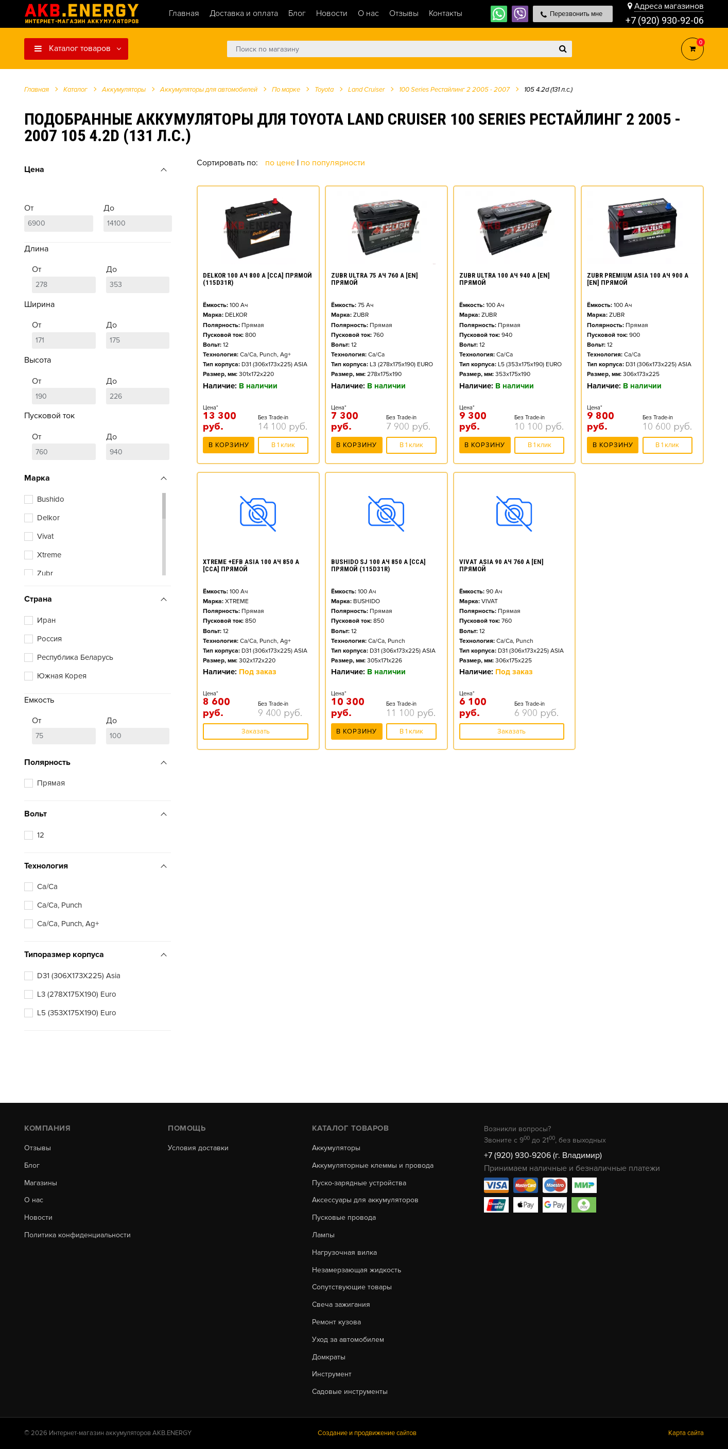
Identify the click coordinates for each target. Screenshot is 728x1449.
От (58, 217)
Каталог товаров (72, 48)
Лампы (323, 1235)
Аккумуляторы (336, 1148)
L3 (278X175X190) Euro (76, 994)
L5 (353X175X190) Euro (76, 1012)
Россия (49, 638)
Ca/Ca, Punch (59, 905)
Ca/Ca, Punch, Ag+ (68, 923)
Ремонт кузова (336, 1322)
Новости (38, 1218)
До (137, 217)
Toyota (324, 90)
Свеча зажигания (341, 1305)
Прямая (51, 783)
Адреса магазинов (669, 6)
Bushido (50, 499)
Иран (46, 620)
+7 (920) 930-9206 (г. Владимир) (543, 1155)
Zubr (45, 573)
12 (40, 835)
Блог (32, 1166)
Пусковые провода (344, 1218)
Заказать (255, 731)
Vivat (45, 536)
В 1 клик (283, 445)
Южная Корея (61, 675)
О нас (33, 1200)
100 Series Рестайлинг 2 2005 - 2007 (454, 90)
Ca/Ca (47, 886)
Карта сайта (686, 1433)
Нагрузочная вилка (344, 1253)
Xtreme (49, 554)
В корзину (229, 445)
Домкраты (328, 1357)
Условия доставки (198, 1148)
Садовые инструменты (350, 1392)
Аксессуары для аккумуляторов (365, 1200)
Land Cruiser (366, 90)
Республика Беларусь (75, 657)
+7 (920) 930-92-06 (665, 20)
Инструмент (332, 1374)
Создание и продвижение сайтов (367, 1433)
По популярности (333, 163)
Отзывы (37, 1148)
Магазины (40, 1183)
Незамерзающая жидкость (356, 1270)
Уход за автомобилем (348, 1340)
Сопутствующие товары (352, 1287)
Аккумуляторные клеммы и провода (373, 1166)
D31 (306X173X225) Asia (78, 975)
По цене (281, 163)
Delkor (48, 517)
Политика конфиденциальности (77, 1235)
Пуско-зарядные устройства (359, 1183)
